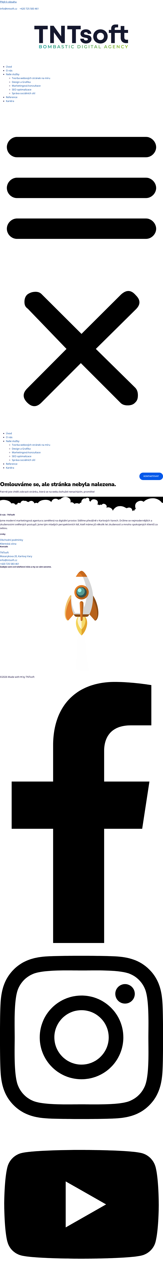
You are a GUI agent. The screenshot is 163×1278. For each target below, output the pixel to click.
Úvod (9, 66)
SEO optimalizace (21, 89)
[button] (81, 267)
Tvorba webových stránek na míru (31, 78)
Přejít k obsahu (8, 1)
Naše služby (12, 74)
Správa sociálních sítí (23, 93)
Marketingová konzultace (26, 85)
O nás (9, 70)
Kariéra (10, 101)
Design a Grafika (21, 82)
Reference (11, 97)
